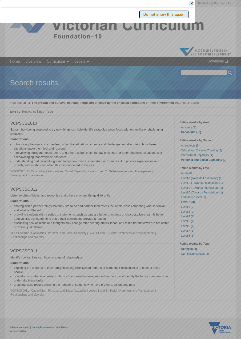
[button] (222, 70)
